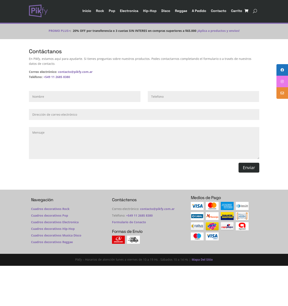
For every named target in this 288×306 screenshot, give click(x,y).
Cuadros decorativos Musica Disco (56, 235)
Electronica (129, 11)
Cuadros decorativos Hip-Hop (53, 229)
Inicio (86, 11)
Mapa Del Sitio (202, 259)
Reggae (181, 11)
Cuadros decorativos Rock (50, 209)
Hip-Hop (150, 11)
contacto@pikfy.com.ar (75, 72)
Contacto (218, 11)
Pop (112, 11)
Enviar (249, 167)
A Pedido (199, 11)
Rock (100, 11)
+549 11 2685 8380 (56, 77)
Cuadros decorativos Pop (49, 215)
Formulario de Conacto (129, 222)
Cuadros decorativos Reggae (52, 242)
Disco (165, 11)
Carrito (236, 11)
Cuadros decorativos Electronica (55, 222)
